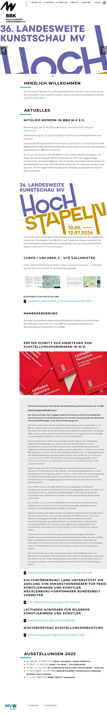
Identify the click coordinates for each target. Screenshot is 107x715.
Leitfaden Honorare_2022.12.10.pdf (51, 620)
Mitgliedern (38, 98)
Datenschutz (52, 706)
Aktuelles (36, 2)
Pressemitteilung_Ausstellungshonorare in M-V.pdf (60, 572)
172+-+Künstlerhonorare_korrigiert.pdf (54, 602)
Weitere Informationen (49, 246)
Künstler (62, 2)
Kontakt (87, 2)
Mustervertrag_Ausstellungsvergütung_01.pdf (56, 634)
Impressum (34, 706)
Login (97, 2)
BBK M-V (75, 2)
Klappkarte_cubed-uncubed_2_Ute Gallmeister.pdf (59, 301)
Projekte (49, 2)
